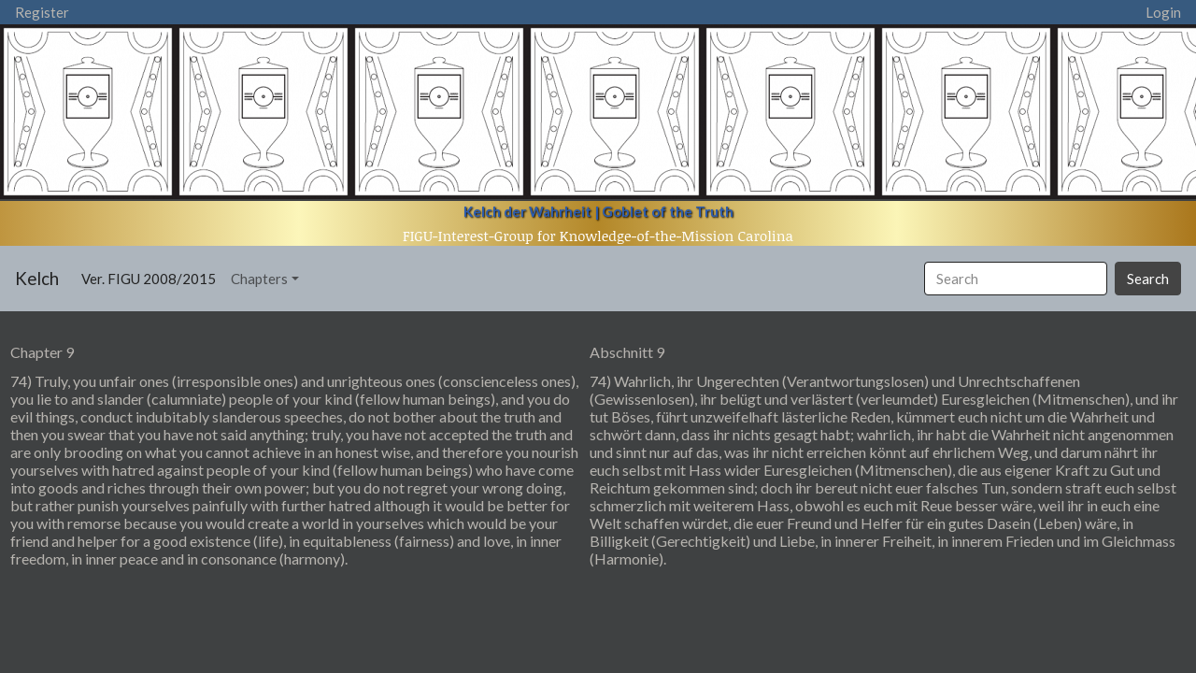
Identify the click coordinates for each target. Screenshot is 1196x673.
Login (1163, 12)
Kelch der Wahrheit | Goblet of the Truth (598, 211)
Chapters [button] (259, 278)
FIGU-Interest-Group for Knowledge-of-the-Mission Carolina (598, 235)
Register (42, 12)
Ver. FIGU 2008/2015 (152, 277)
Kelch (37, 278)
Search (1148, 278)
